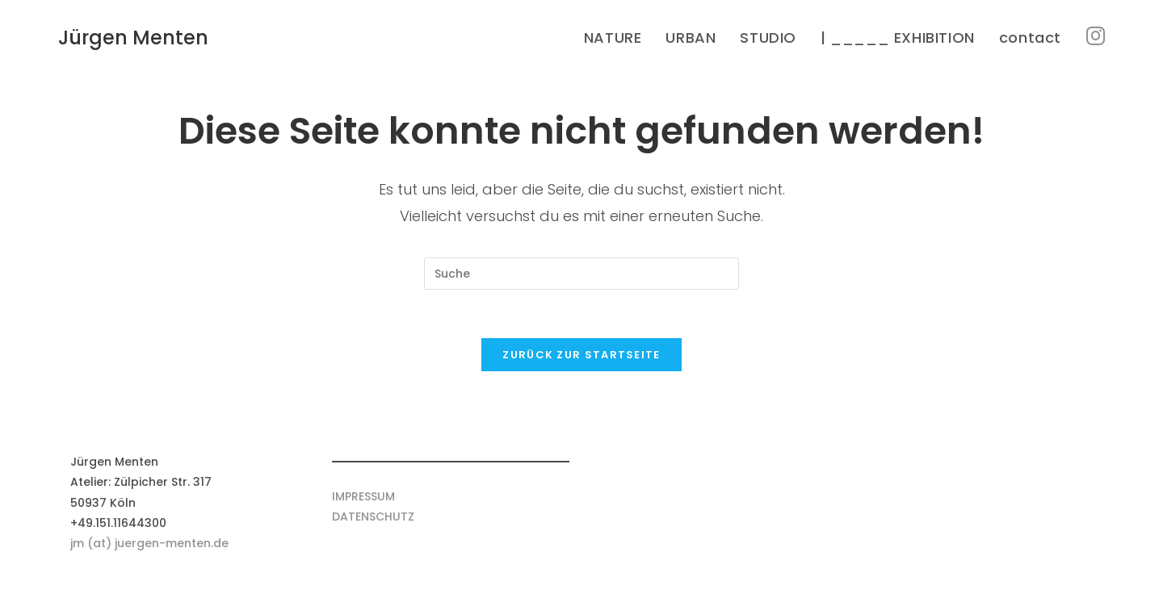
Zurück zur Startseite (581, 354)
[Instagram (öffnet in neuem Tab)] (1095, 36)
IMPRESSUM (363, 496)
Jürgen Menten (133, 37)
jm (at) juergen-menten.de (149, 543)
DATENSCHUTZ (373, 516)
